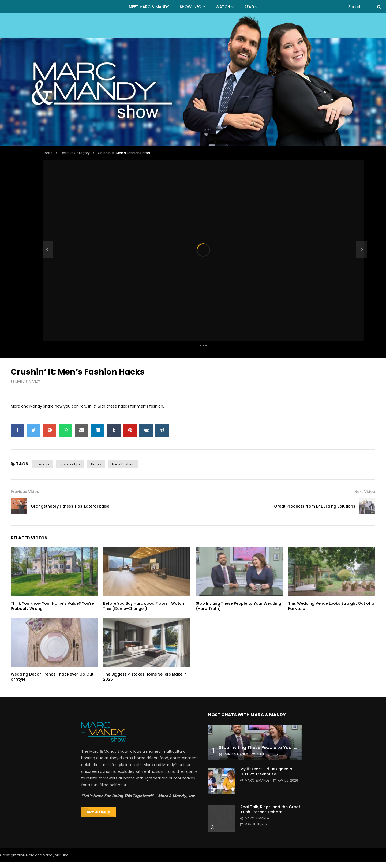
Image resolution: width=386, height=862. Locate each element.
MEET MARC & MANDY (149, 6)
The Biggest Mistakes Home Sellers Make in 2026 (145, 676)
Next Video (364, 491)
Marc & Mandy (27, 381)
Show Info (190, 6)
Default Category (75, 153)
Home (48, 153)
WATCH (223, 6)
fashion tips (70, 464)
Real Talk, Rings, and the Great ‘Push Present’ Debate (270, 809)
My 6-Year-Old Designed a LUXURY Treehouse (266, 771)
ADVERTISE (98, 811)
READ (249, 6)
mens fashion (123, 464)
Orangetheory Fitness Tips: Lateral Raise (70, 506)
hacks (96, 464)
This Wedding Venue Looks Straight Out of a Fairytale (331, 606)
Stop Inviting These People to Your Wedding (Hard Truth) (238, 606)
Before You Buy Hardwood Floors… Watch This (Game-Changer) (143, 606)
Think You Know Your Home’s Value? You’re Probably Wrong (52, 606)
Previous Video (25, 491)
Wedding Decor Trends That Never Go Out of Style (52, 676)
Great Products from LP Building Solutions (314, 506)
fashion (42, 464)
